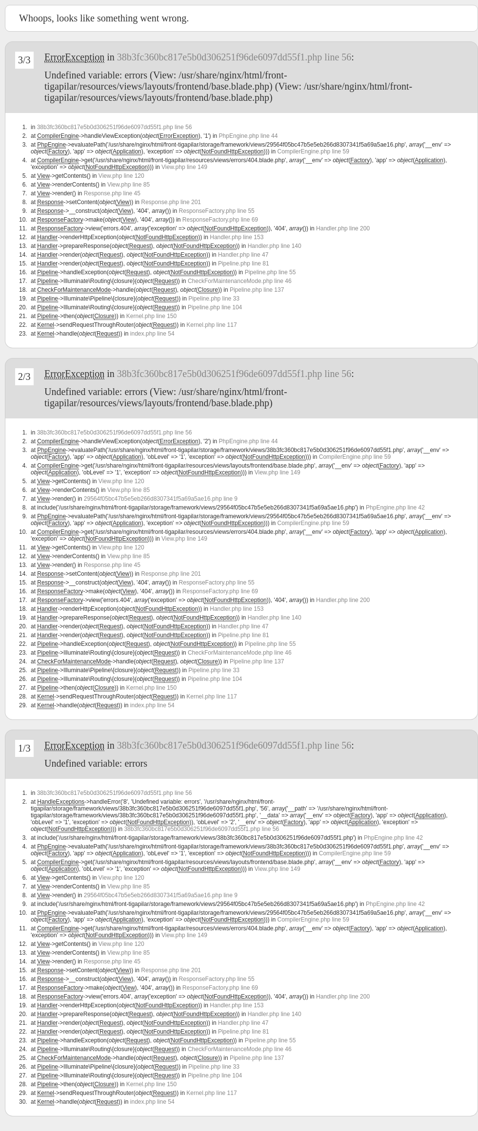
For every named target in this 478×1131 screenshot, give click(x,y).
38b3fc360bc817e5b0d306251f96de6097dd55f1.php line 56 (234, 57)
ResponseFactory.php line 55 (217, 210)
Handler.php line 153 (236, 237)
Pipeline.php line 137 (257, 289)
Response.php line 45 (112, 193)
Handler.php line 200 (343, 228)
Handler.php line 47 (243, 254)
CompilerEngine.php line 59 (313, 151)
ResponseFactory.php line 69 (220, 219)
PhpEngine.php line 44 (248, 135)
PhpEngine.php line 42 (395, 507)
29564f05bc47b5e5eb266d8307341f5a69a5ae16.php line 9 (161, 498)
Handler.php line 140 (274, 246)
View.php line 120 (121, 175)
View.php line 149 (184, 167)
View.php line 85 (128, 184)
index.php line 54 (152, 333)
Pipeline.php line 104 (215, 307)
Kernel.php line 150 (151, 316)
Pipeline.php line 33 (213, 298)
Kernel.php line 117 (211, 324)
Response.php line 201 (171, 202)
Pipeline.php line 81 (243, 263)
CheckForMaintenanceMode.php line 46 (240, 281)
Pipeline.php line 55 (270, 272)
